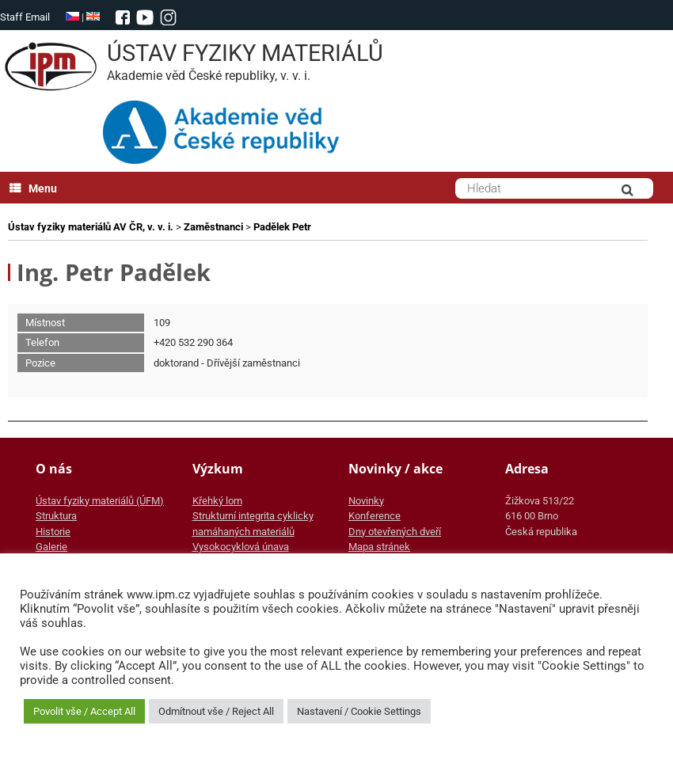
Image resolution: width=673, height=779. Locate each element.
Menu (33, 188)
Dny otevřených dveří (394, 532)
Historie (53, 532)
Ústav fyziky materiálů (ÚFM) (100, 501)
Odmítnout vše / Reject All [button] (216, 711)
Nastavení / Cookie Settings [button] (359, 711)
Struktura (56, 516)
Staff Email (25, 17)
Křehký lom (217, 501)
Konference (374, 516)
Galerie (51, 547)
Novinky (366, 501)
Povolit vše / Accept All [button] (84, 711)
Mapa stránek (379, 547)
